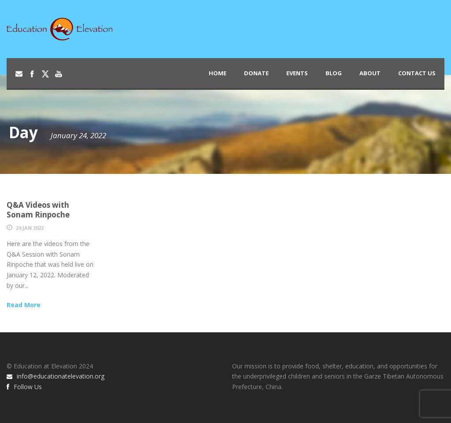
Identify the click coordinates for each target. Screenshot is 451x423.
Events (297, 73)
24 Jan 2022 (30, 227)
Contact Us (417, 73)
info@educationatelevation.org (55, 376)
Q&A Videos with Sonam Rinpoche (38, 210)
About (370, 73)
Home (217, 73)
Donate (256, 73)
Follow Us (24, 387)
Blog (333, 73)
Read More (24, 305)
